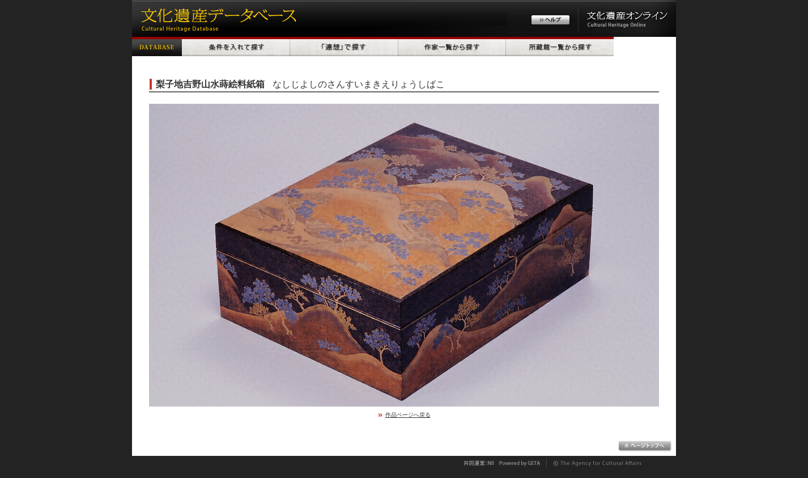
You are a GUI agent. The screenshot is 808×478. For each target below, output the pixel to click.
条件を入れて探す (236, 46)
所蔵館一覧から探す (560, 46)
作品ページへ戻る (408, 415)
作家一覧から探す (452, 46)
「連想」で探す (344, 46)
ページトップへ (645, 446)
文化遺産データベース (217, 18)
